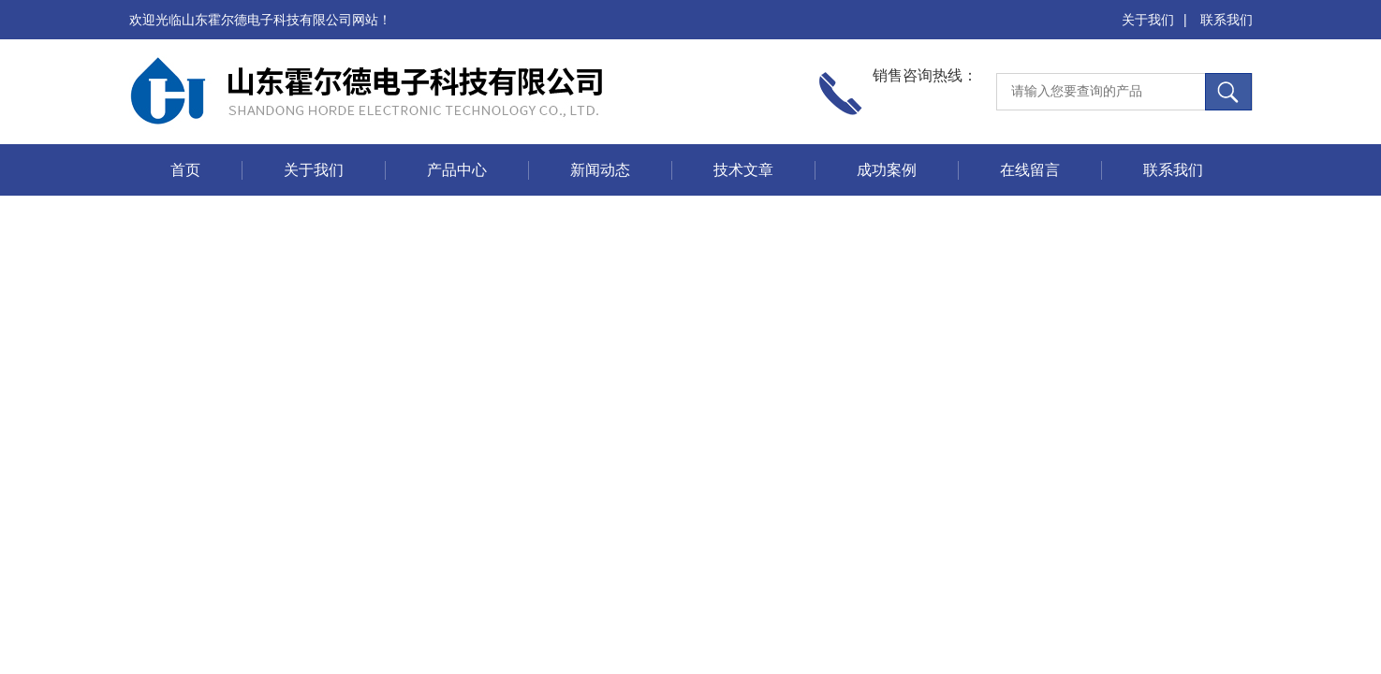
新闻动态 (600, 170)
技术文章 (743, 170)
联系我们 (1226, 19)
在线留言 (1030, 170)
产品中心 (457, 170)
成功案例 (887, 170)
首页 (185, 170)
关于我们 (1148, 19)
